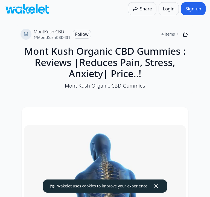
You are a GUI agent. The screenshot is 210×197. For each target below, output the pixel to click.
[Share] (142, 8)
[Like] (185, 34)
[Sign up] (193, 8)
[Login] (169, 8)
